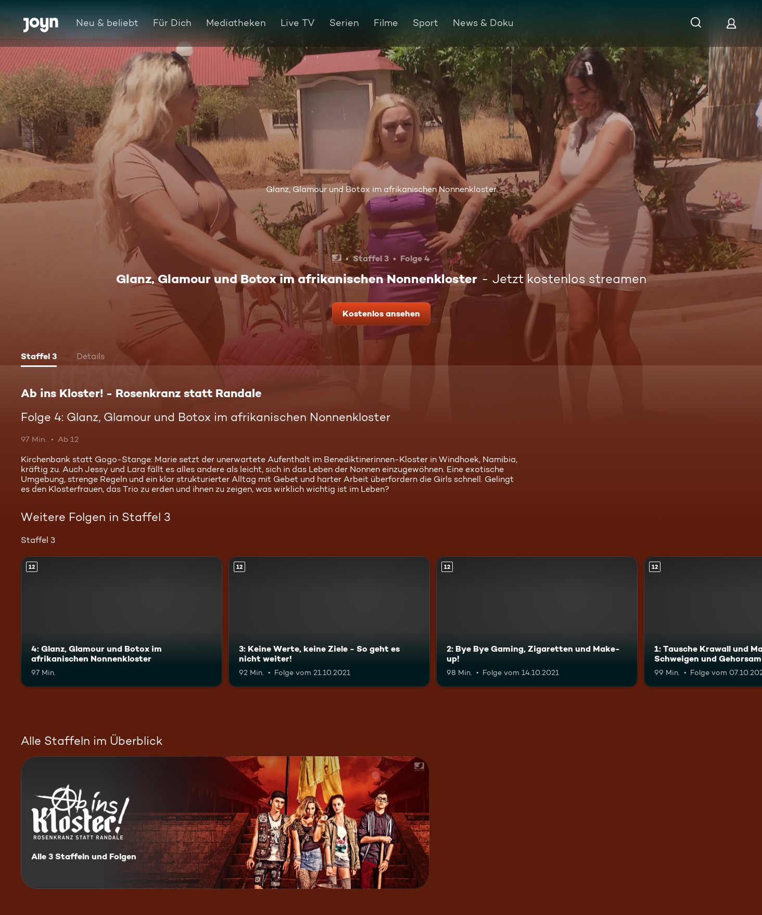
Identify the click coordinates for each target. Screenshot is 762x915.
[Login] (731, 23)
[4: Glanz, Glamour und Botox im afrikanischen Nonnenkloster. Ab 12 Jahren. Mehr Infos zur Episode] (121, 621)
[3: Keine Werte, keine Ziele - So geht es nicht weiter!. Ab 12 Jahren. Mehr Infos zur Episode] (329, 621)
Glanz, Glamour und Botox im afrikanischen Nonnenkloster (381, 189)
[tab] (39, 357)
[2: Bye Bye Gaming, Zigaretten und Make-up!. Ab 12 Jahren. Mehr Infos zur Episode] (537, 621)
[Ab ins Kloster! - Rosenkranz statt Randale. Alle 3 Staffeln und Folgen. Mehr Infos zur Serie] (225, 822)
